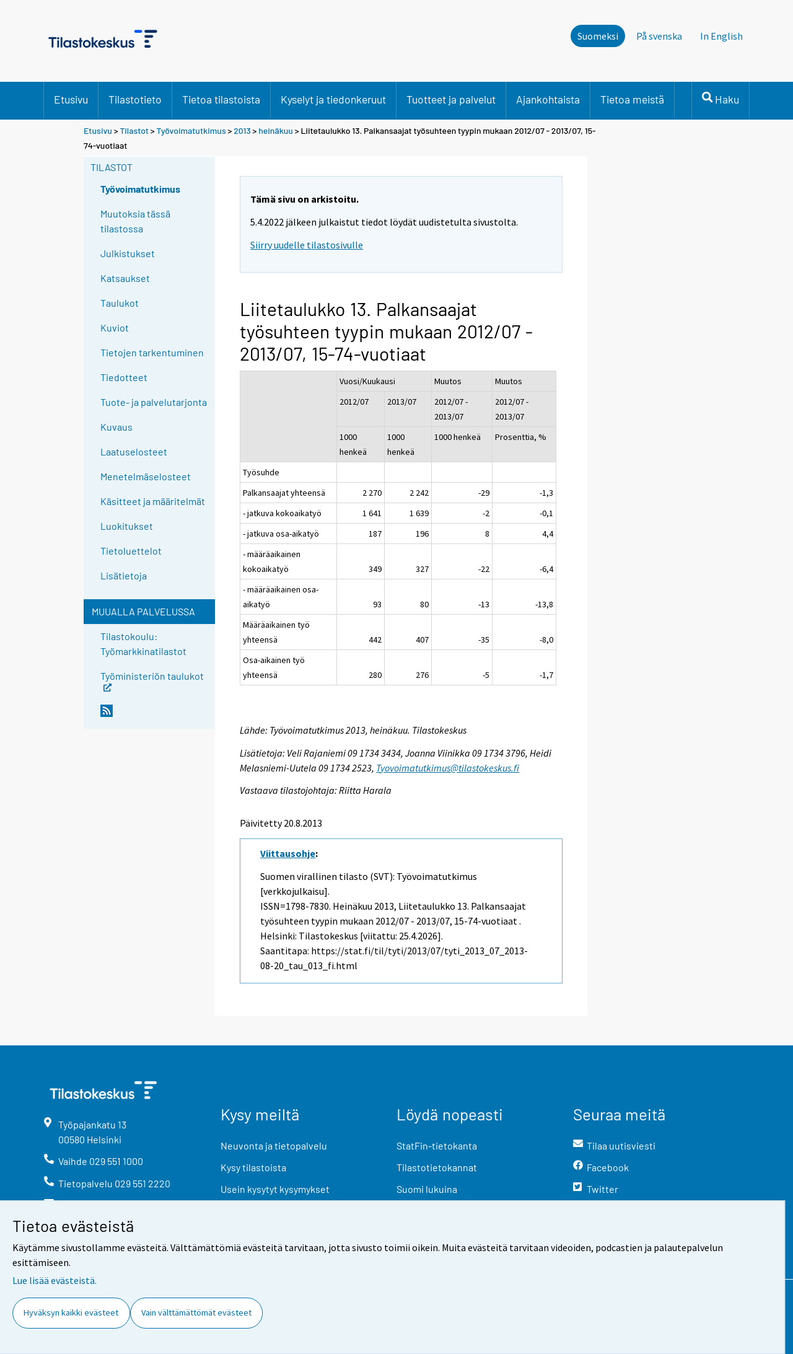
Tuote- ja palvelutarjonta (153, 402)
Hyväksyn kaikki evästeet (71, 1312)
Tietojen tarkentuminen (152, 352)
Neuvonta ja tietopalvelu (274, 1145)
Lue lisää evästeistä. (54, 1280)
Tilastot (134, 130)
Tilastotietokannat (436, 1167)
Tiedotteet (123, 377)
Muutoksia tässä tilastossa (135, 221)
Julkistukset (127, 253)
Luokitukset (126, 526)
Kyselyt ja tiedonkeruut (333, 99)
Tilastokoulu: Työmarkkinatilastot (143, 643)
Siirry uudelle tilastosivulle (306, 245)
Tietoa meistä (632, 99)
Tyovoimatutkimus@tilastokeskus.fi (447, 768)
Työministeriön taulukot (152, 680)
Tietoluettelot (131, 550)
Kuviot (114, 327)
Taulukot (119, 303)
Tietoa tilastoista (221, 99)
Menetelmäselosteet (145, 476)
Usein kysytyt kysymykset (275, 1189)
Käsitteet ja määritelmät (152, 501)
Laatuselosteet (133, 451)
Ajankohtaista (548, 99)
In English (721, 36)
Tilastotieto (135, 99)
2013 (242, 130)
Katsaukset (125, 278)
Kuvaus (116, 427)
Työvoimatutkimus (191, 130)
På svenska (659, 36)
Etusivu (71, 99)
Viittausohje (287, 853)
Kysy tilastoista (253, 1167)
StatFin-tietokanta (436, 1145)
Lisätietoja (123, 575)
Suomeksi (597, 36)
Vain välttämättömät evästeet (196, 1312)
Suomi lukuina (426, 1189)
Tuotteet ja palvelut (451, 99)
